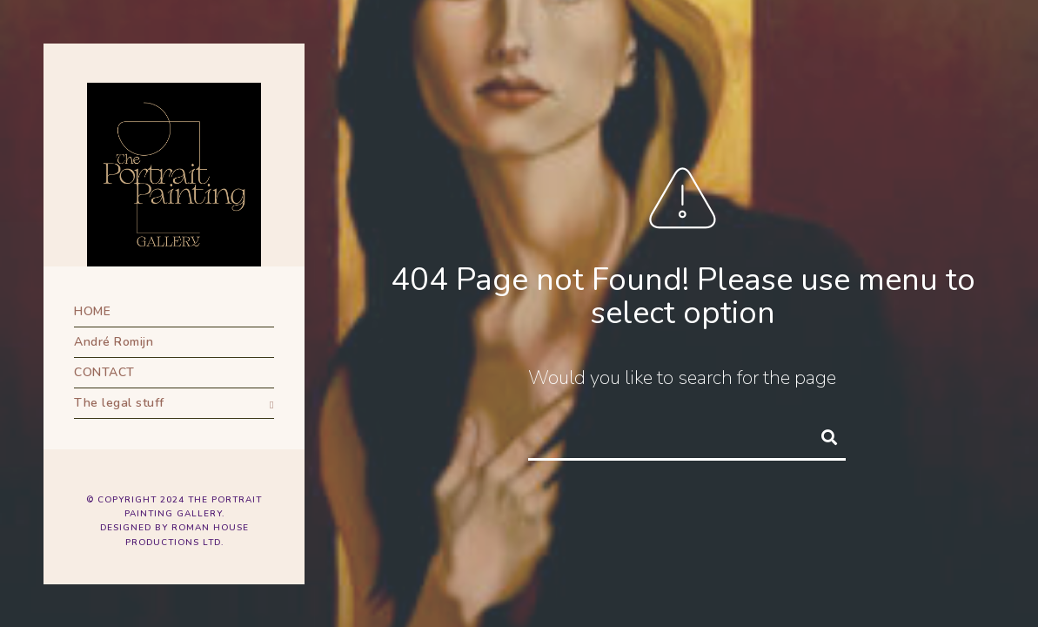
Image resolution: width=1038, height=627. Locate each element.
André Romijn (113, 342)
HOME (92, 311)
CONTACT (104, 372)
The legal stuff (119, 402)
